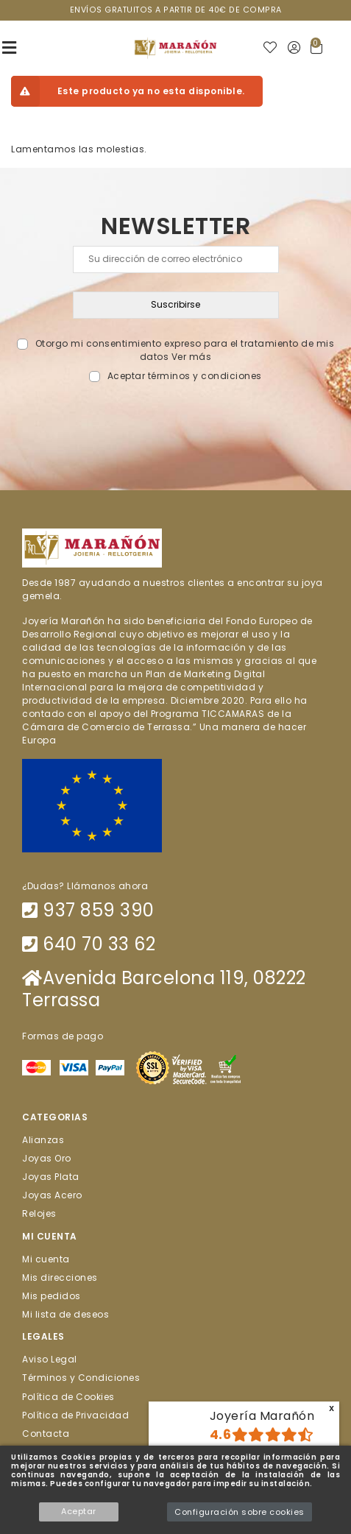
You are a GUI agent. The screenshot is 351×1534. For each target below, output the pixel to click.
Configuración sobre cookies (239, 1512)
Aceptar (78, 1511)
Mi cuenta (46, 1258)
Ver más (191, 356)
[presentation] (175, 418)
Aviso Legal (49, 1359)
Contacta (45, 1433)
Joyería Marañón (262, 1415)
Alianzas (43, 1139)
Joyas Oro (46, 1157)
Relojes (39, 1213)
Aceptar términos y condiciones (184, 376)
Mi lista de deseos (65, 1314)
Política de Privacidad (75, 1414)
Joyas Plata (50, 1176)
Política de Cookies (68, 1396)
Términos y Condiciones (81, 1377)
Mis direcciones (60, 1276)
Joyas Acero (52, 1195)
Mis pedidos (51, 1295)
